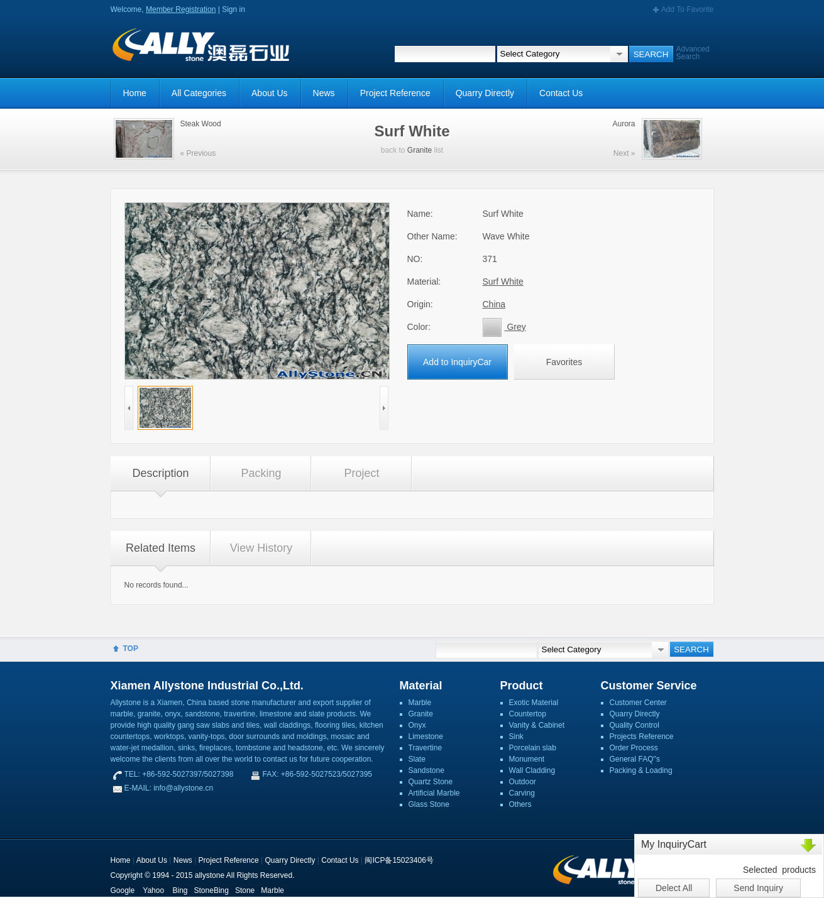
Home (134, 93)
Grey (504, 327)
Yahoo (153, 890)
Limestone (426, 736)
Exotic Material (534, 702)
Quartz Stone (431, 781)
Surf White (503, 282)
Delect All (674, 888)
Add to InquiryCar (457, 362)
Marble (420, 702)
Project (361, 473)
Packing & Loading (641, 770)
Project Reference (395, 93)
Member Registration (181, 9)
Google (123, 890)
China (494, 304)
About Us (269, 93)
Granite (419, 150)
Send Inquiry (758, 888)
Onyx (417, 725)
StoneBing (211, 890)
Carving (522, 793)
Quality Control (634, 725)
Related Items (160, 548)
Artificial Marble (434, 793)
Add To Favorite (687, 9)
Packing (261, 473)
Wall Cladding (532, 770)
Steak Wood (200, 123)
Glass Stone (429, 804)
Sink (516, 736)
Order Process (634, 747)
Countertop (527, 713)
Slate (417, 759)
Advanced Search (693, 53)
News (324, 93)
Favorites (564, 362)
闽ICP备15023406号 (399, 860)
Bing (179, 890)
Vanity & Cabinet (537, 725)
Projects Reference (642, 736)
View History (261, 548)
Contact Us (561, 93)
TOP (130, 648)
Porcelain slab (532, 747)
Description (160, 473)
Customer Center (638, 702)
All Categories (199, 93)
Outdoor (522, 781)
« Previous (198, 153)
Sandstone (426, 770)
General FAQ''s (635, 759)
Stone (245, 890)
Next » (624, 153)
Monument (527, 759)
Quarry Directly (485, 93)
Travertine (425, 747)
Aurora (623, 123)
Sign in (233, 9)
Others (520, 804)
